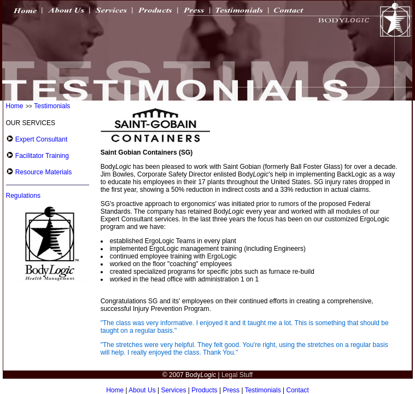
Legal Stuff (237, 375)
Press (231, 390)
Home (15, 106)
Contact (298, 390)
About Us (141, 390)
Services (173, 390)
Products (204, 390)
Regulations (23, 195)
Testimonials (52, 106)
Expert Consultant (41, 139)
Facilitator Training (41, 156)
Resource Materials (43, 172)
